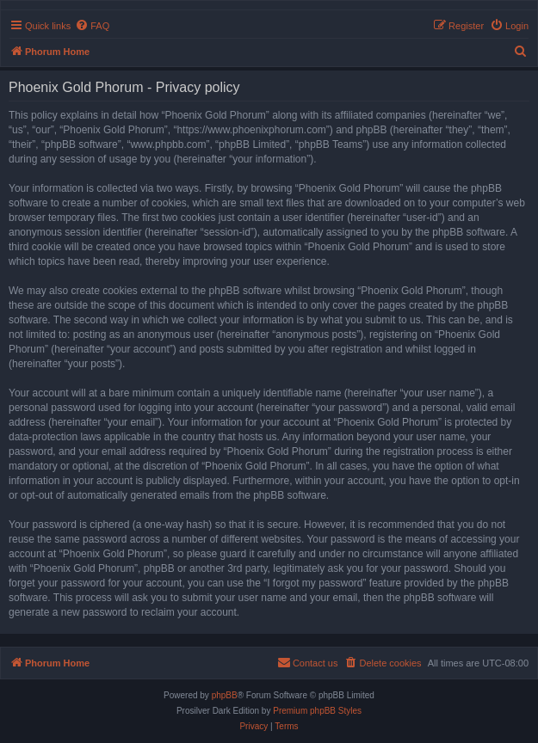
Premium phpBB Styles (317, 710)
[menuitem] (92, 25)
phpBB (225, 695)
